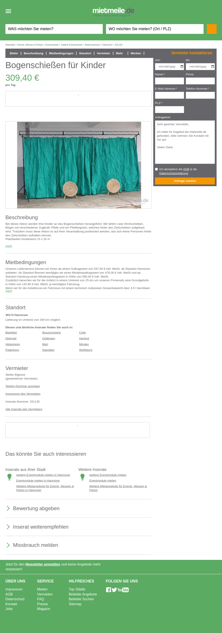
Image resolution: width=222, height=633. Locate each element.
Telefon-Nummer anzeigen (22, 386)
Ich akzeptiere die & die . (178, 171)
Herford (84, 338)
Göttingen (48, 338)
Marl (45, 344)
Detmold (10, 338)
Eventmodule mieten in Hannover (38, 480)
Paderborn (12, 350)
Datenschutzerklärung (173, 173)
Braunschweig (51, 332)
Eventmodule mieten (102, 480)
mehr (8, 246)
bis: (188, 60)
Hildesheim (12, 344)
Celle (82, 332)
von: (158, 60)
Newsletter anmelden (43, 564)
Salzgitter (48, 350)
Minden (84, 344)
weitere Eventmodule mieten (108, 475)
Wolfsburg (85, 350)
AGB (186, 169)
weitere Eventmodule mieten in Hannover (43, 475)
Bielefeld (11, 332)
